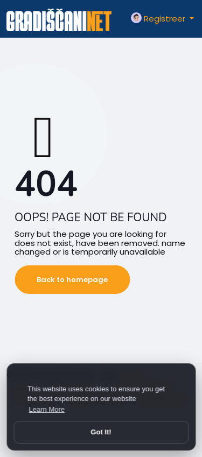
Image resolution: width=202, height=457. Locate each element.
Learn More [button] (47, 409)
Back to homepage (72, 280)
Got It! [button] (100, 432)
